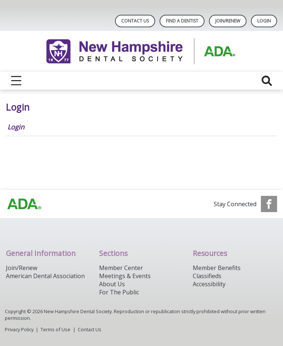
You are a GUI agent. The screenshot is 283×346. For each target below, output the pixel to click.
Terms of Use (55, 329)
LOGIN (264, 21)
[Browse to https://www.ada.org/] (24, 204)
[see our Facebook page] (269, 204)
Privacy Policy (19, 329)
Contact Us (135, 21)
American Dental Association (45, 276)
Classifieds (207, 276)
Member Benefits (217, 268)
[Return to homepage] (141, 51)
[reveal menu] (16, 81)
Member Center (121, 268)
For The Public (119, 292)
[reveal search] (266, 81)
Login (15, 126)
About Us (112, 284)
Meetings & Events (125, 276)
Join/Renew (227, 21)
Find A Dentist (182, 21)
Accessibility (209, 284)
